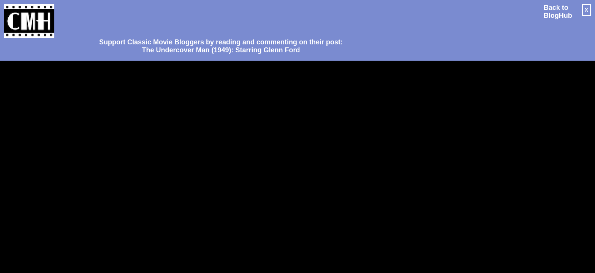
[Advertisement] (218, 17)
